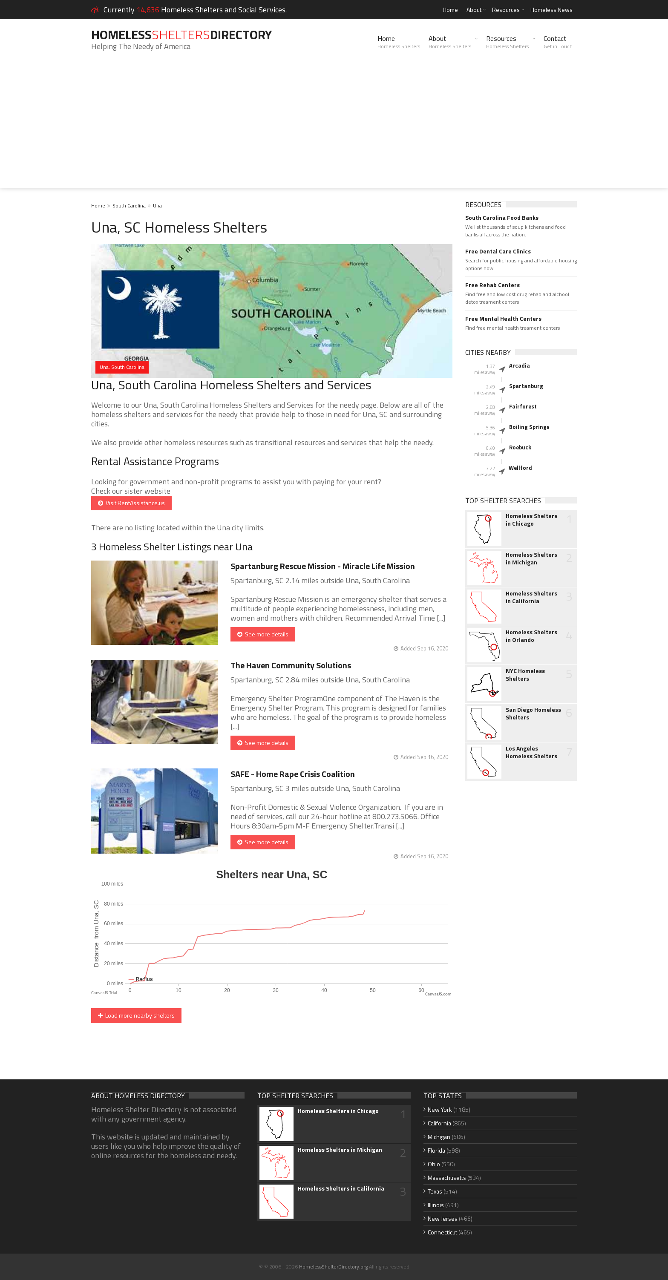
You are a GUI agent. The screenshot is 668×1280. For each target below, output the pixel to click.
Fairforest (523, 406)
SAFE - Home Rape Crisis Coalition (292, 773)
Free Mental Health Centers (503, 318)
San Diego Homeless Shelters (533, 713)
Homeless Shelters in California (531, 597)
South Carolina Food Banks (501, 217)
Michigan (439, 1136)
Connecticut (442, 1232)
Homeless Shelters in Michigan (531, 558)
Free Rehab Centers (492, 285)
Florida (436, 1150)
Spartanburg (526, 386)
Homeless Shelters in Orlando (531, 636)
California (439, 1123)
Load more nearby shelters (136, 1015)
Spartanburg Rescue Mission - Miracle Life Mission (322, 565)
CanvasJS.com (438, 994)
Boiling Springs (529, 427)
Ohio (434, 1163)
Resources (506, 9)
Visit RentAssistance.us (131, 502)
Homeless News (551, 9)
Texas (435, 1191)
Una (157, 205)
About (473, 9)
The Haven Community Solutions (290, 665)
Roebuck (520, 447)
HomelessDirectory (181, 34)
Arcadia (519, 365)
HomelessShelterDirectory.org (333, 1267)
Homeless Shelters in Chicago (531, 519)
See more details (262, 634)
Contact (558, 41)
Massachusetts (447, 1177)
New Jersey (443, 1218)
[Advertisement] (334, 128)
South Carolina (129, 205)
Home (450, 9)
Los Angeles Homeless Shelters (531, 752)
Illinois (436, 1204)
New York (440, 1109)
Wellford (520, 468)
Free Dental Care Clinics (498, 251)
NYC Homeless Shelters (525, 674)
